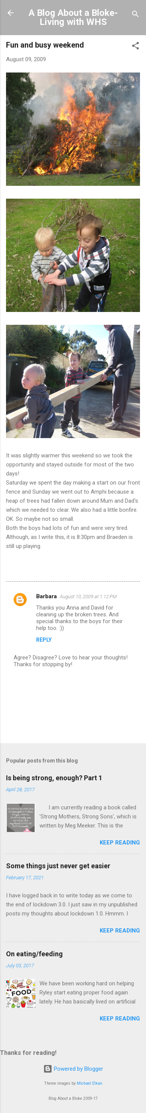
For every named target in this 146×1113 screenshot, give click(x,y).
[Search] (135, 15)
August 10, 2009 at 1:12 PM (88, 596)
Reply (44, 640)
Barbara (46, 596)
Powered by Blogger (73, 1068)
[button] (135, 47)
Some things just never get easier (58, 866)
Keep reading (120, 842)
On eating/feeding (34, 954)
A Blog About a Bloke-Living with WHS (73, 17)
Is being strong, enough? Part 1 (54, 778)
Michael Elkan (89, 1083)
